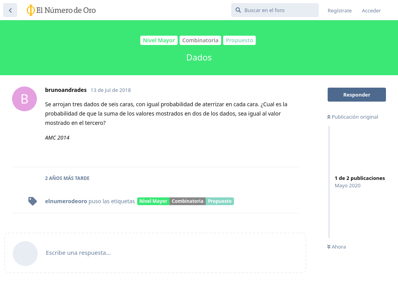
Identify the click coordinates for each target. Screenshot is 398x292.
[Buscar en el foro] (275, 10)
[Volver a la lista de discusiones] (10, 10)
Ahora (336, 246)
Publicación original (352, 116)
